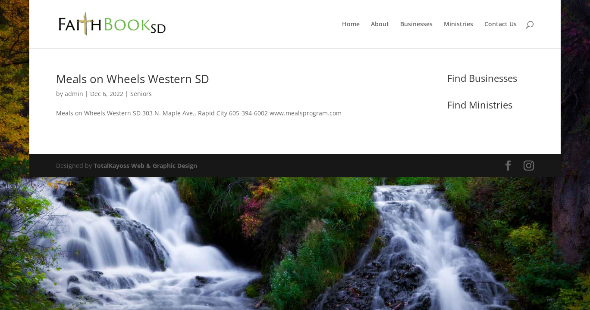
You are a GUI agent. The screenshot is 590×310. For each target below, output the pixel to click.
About (380, 24)
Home (351, 24)
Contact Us (500, 24)
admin (74, 94)
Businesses (416, 24)
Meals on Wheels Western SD (132, 79)
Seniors (141, 94)
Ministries (458, 24)
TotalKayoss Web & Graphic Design (145, 165)
